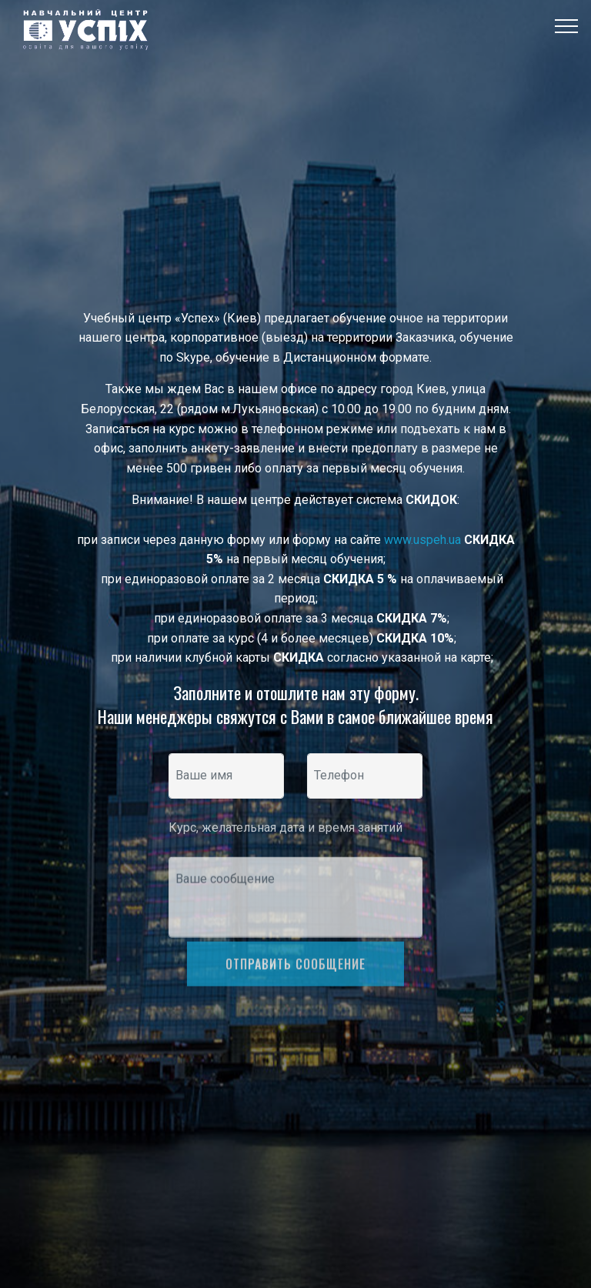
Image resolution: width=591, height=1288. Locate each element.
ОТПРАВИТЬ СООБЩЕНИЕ (295, 978)
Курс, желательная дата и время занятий (287, 833)
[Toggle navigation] (567, 25)
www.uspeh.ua (422, 539)
